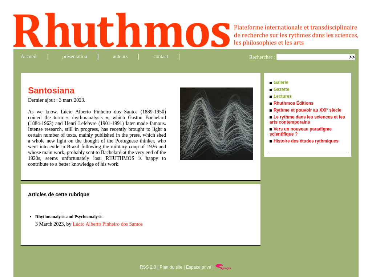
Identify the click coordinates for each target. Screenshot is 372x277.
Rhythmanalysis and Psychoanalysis (68, 216)
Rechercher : (262, 57)
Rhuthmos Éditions (294, 103)
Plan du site (170, 267)
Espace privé (198, 267)
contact (160, 56)
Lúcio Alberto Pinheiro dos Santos (108, 224)
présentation (74, 56)
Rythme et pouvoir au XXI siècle (307, 110)
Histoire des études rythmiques (306, 141)
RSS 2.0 (148, 267)
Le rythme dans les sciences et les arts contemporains (307, 120)
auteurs (120, 56)
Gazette (281, 89)
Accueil (29, 56)
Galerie (281, 82)
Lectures (283, 96)
